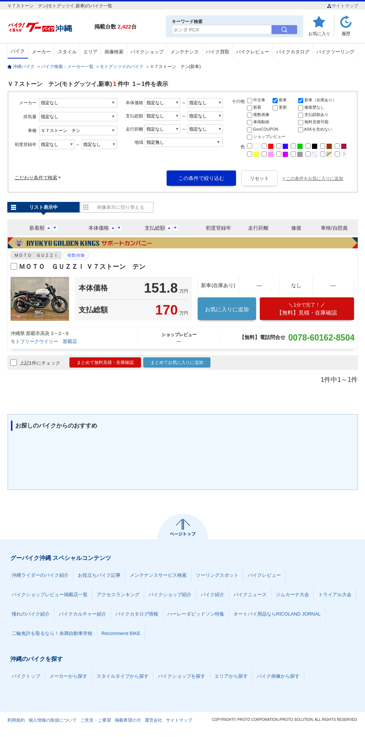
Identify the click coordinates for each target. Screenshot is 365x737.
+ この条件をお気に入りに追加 (312, 178)
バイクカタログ (292, 51)
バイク (18, 51)
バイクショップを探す (181, 676)
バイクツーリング (335, 51)
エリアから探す (231, 676)
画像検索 (113, 51)
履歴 (346, 33)
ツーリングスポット (217, 575)
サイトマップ (342, 5)
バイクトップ (26, 676)
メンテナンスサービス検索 (158, 575)
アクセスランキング (118, 594)
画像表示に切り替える (120, 207)
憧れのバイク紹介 (31, 614)
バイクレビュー (252, 51)
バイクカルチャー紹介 (82, 614)
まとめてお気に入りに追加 (177, 362)
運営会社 (153, 720)
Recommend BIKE (121, 633)
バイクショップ (147, 51)
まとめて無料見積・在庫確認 (105, 362)
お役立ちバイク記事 (99, 575)
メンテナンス (184, 51)
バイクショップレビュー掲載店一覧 (50, 594)
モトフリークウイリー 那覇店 (44, 341)
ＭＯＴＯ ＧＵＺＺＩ (36, 255)
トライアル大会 (334, 594)
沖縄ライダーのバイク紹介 (40, 575)
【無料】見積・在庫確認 (307, 309)
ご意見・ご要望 (95, 720)
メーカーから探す (68, 676)
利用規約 (16, 720)
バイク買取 (217, 51)
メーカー (41, 51)
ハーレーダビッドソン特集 (195, 614)
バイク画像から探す (278, 676)
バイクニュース (250, 594)
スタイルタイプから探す (122, 676)
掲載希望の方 (128, 720)
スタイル (67, 51)
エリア (90, 51)
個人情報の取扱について (52, 720)
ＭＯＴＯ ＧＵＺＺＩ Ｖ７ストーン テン (82, 266)
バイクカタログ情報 (136, 614)
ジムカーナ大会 (292, 594)
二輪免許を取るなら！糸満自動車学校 (52, 633)
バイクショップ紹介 (170, 594)
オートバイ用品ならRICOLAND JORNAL (277, 614)
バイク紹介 (212, 594)
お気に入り (319, 33)
